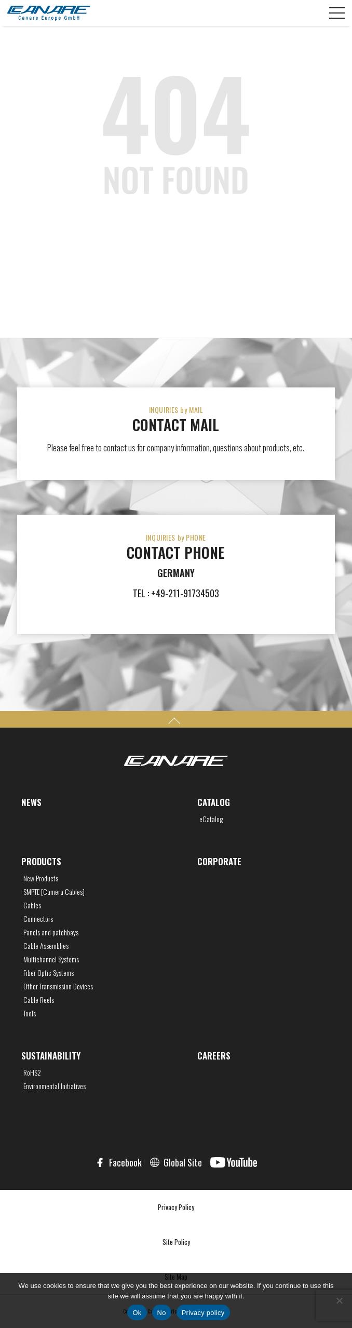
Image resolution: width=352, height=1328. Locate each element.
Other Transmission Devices (58, 986)
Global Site (183, 1162)
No (161, 1313)
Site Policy (176, 1242)
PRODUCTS (41, 861)
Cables (32, 905)
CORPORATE (219, 861)
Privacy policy (203, 1313)
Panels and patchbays (50, 932)
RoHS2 (32, 1072)
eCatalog (211, 819)
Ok (136, 1313)
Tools (29, 1013)
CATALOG (213, 802)
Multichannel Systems (51, 959)
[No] (339, 1300)
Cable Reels (38, 999)
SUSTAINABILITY (50, 1055)
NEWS (31, 802)
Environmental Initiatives (54, 1086)
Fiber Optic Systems (48, 972)
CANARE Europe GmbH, (48, 13)
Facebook (125, 1162)
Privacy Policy (176, 1207)
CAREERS (214, 1055)
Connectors (38, 918)
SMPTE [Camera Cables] (54, 891)
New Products (40, 878)
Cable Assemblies (46, 945)
